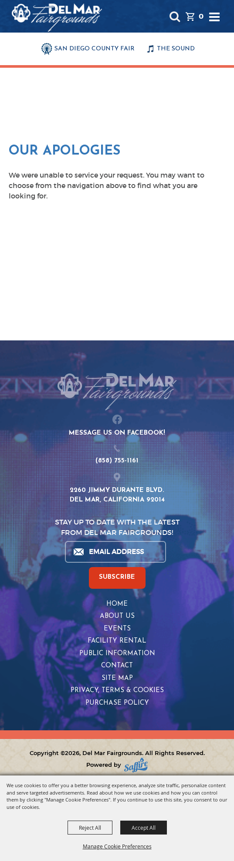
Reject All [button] (90, 827)
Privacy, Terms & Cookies (117, 690)
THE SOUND (176, 49)
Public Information (117, 653)
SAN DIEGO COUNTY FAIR (94, 49)
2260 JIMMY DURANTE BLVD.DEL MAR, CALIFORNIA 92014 (117, 495)
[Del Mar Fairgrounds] (57, 17)
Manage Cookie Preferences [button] (117, 846)
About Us (117, 616)
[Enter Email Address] (115, 552)
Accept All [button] (144, 827)
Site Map (117, 678)
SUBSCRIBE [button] (117, 577)
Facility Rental (117, 641)
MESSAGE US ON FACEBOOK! (117, 433)
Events (117, 629)
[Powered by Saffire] (136, 764)
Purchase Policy (117, 703)
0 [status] (201, 16)
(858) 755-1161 (117, 461)
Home (117, 604)
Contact (117, 666)
